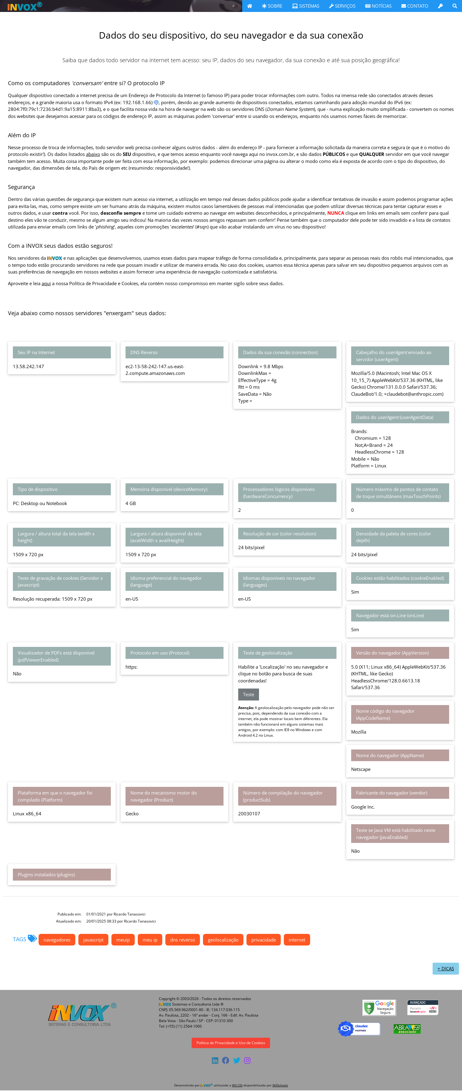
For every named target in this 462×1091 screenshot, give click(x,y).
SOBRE (272, 6)
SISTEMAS (305, 6)
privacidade (263, 940)
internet (297, 940)
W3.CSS (237, 1085)
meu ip (150, 940)
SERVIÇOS (342, 6)
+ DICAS (446, 968)
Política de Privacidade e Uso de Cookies (231, 1042)
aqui (46, 283)
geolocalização (223, 940)
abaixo (93, 154)
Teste (248, 694)
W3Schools (280, 1085)
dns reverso (182, 940)
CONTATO (414, 6)
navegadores (56, 940)
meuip (123, 940)
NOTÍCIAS (378, 6)
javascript (93, 940)
